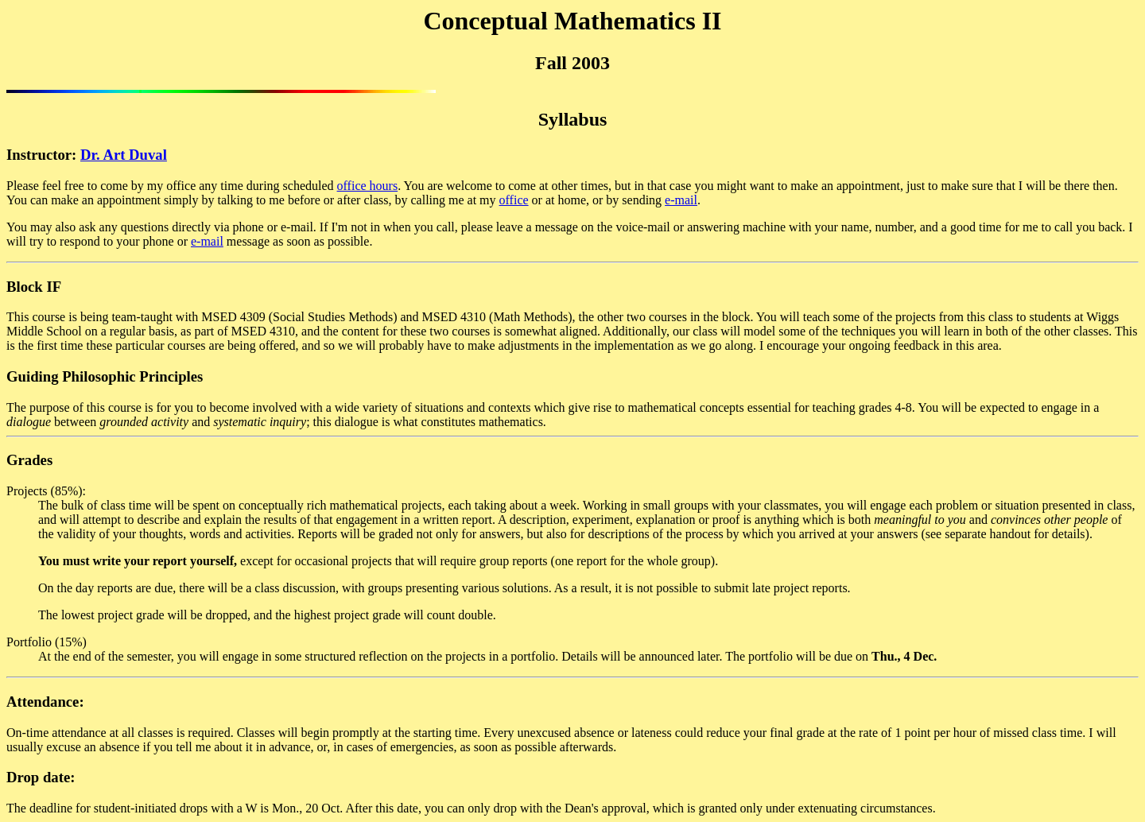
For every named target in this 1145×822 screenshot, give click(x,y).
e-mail (681, 200)
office (514, 200)
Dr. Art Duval (123, 154)
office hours (367, 185)
